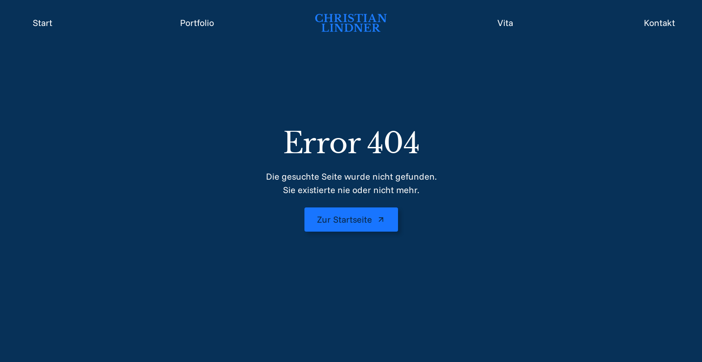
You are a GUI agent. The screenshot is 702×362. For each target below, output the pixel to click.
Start (42, 22)
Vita (505, 22)
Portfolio (197, 22)
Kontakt (659, 22)
